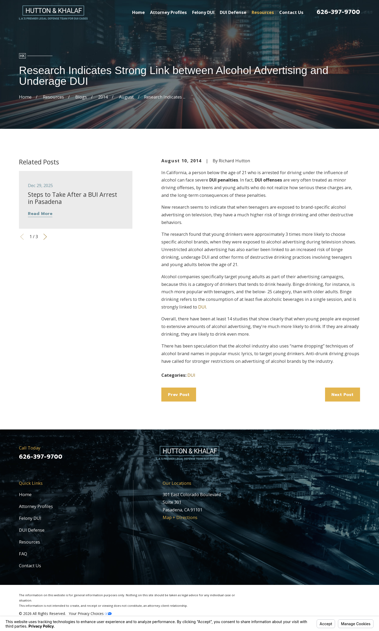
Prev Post (179, 394)
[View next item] (45, 237)
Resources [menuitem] (263, 12)
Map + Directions (180, 517)
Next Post (342, 394)
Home (25, 494)
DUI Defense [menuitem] (233, 12)
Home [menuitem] (138, 12)
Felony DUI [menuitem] (203, 12)
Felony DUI (30, 518)
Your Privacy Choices (90, 613)
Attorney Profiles (36, 506)
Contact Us (30, 565)
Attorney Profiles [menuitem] (168, 12)
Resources (29, 542)
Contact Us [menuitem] (291, 12)
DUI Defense (31, 530)
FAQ (23, 554)
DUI (202, 307)
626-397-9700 (338, 12)
